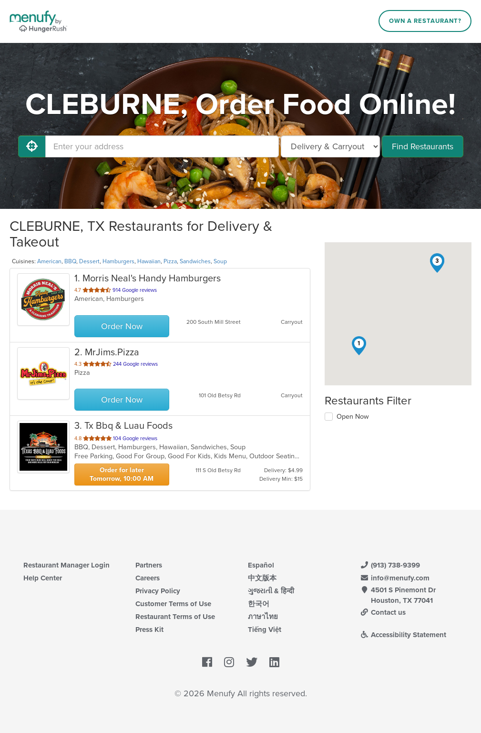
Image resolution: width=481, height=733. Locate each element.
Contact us (383, 612)
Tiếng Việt (264, 629)
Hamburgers (118, 261)
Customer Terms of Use (173, 603)
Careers (147, 578)
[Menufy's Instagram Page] (229, 662)
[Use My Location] (32, 146)
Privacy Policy (157, 591)
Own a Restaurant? (425, 21)
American (49, 261)
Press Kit (149, 629)
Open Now (353, 417)
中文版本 (262, 578)
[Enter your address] (162, 146)
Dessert (89, 261)
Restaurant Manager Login (66, 565)
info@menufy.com (395, 578)
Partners (148, 565)
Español (261, 565)
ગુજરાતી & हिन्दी (271, 591)
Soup (220, 261)
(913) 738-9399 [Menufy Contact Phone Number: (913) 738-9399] (390, 565)
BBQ (70, 261)
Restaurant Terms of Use (175, 616)
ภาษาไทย (263, 616)
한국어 (258, 603)
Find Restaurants (422, 146)
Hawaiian (149, 261)
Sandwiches (195, 261)
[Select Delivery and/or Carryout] (330, 146)
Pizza (170, 261)
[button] (358, 345)
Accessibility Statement (403, 634)
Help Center (42, 578)
